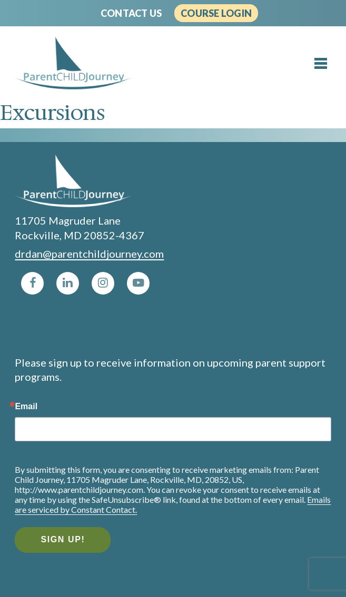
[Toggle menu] (320, 63)
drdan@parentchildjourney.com (89, 253)
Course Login (216, 13)
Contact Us (131, 13)
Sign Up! (63, 539)
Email (26, 406)
